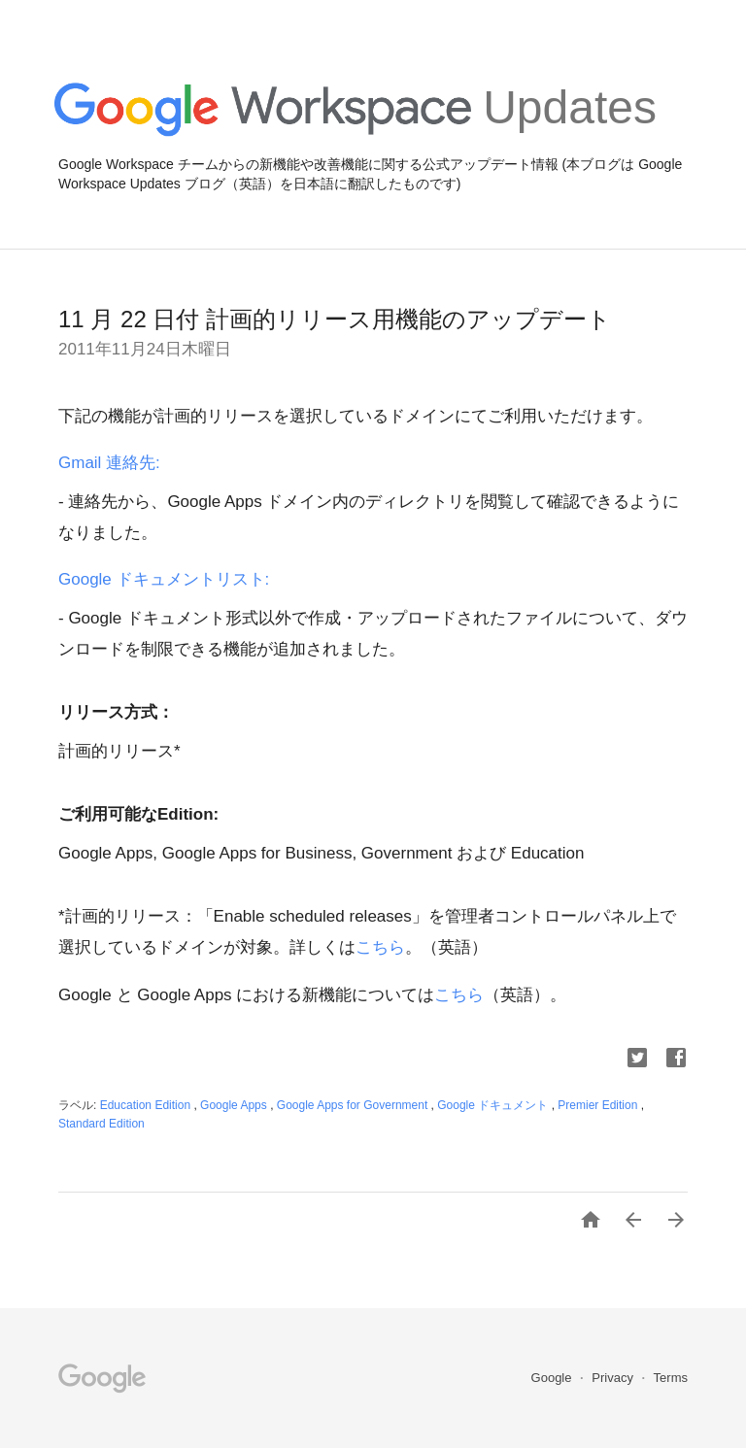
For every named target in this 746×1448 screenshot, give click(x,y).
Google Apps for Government (354, 1105)
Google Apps (235, 1105)
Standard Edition (101, 1123)
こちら (380, 947)
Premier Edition (599, 1105)
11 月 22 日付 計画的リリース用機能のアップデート (334, 319)
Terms (671, 1377)
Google (553, 1377)
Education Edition (147, 1105)
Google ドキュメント (494, 1105)
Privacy (614, 1377)
